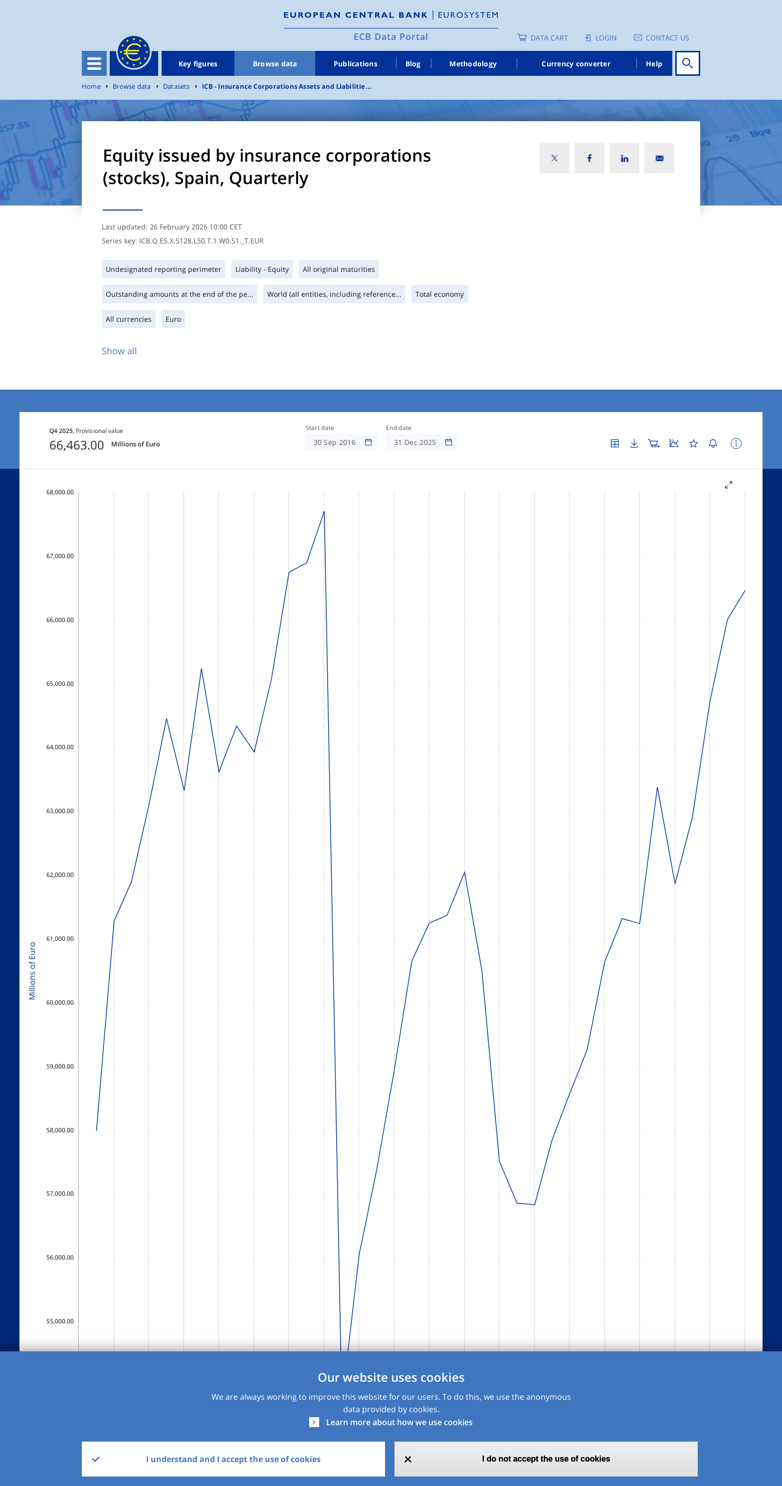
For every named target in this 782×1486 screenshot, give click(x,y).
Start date (320, 428)
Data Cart (549, 37)
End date (399, 428)
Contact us (667, 37)
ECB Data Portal (391, 36)
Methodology (473, 63)
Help (654, 63)
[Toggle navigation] (94, 63)
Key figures (198, 63)
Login (606, 37)
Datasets (176, 86)
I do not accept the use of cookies (546, 1459)
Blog (413, 63)
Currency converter (576, 63)
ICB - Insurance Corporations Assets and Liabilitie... (287, 86)
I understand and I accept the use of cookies (233, 1459)
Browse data (275, 63)
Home (91, 86)
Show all (119, 351)
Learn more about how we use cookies (399, 1422)
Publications (356, 63)
